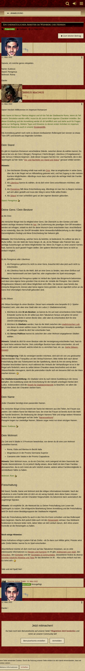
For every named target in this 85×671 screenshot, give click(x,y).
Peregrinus (15, 189)
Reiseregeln (53, 520)
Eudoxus (23, 29)
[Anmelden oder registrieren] (74, 3)
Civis (48, 170)
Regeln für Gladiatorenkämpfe (40, 385)
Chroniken (6, 555)
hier (35, 224)
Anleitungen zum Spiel (66, 552)
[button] (81, 3)
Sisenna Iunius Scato (16, 581)
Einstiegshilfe (39, 127)
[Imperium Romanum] (1, 3)
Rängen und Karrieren (37, 552)
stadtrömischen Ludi (70, 324)
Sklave (13, 196)
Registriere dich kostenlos (63, 631)
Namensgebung (46, 417)
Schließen (24, 667)
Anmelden (57, 640)
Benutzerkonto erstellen (34, 640)
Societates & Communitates (43, 555)
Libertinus (14, 183)
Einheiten (19, 555)
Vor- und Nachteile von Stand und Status (41, 160)
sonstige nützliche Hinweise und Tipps (18, 557)
